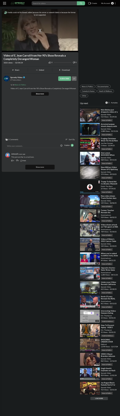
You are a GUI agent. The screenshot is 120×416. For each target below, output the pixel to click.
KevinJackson (106, 215)
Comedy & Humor (88, 91)
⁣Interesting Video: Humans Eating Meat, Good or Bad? (109, 313)
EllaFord (104, 344)
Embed (40, 70)
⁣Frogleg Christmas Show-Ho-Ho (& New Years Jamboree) (109, 140)
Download (64, 70)
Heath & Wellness (105, 91)
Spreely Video (106, 115)
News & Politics (87, 86)
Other (84, 96)
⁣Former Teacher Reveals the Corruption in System (109, 212)
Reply (23, 160)
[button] (108, 3)
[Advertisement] (99, 46)
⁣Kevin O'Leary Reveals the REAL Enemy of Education (109, 298)
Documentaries (103, 86)
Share (15, 70)
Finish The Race (106, 186)
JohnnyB (14, 154)
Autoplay (114, 103)
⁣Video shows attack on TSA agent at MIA (109, 226)
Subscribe (64, 78)
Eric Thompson (106, 316)
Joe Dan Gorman (107, 143)
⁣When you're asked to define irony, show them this (109, 255)
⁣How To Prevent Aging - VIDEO (107, 326)
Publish (69, 145)
